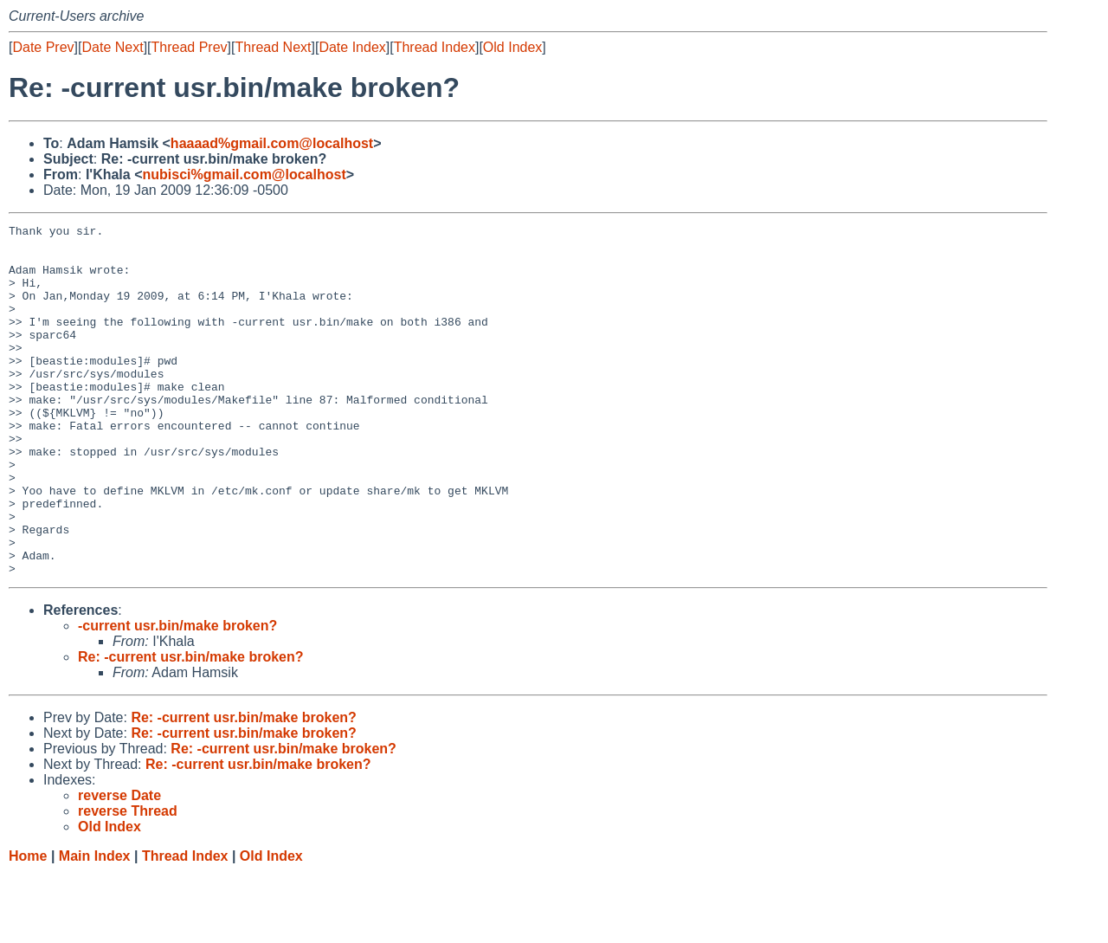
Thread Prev (189, 47)
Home (28, 926)
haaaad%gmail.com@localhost (272, 143)
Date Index (352, 47)
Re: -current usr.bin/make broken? (191, 727)
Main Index (95, 926)
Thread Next (273, 47)
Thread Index (434, 47)
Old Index (512, 47)
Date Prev (43, 47)
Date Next (112, 47)
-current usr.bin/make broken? (177, 695)
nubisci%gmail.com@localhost (244, 174)
